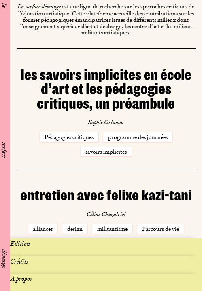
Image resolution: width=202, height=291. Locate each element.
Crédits (19, 261)
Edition (20, 243)
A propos (21, 278)
